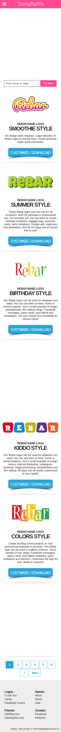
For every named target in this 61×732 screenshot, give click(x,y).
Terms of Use (24, 729)
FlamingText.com (14, 717)
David (38, 699)
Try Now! (48, 83)
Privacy (14, 729)
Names (39, 691)
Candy (8, 699)
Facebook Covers (15, 703)
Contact (40, 710)
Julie (38, 703)
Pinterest (40, 717)
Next (35, 672)
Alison (38, 695)
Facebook (41, 714)
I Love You (11, 695)
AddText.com (12, 714)
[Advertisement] (30, 44)
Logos (9, 691)
